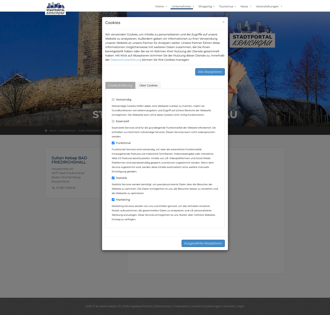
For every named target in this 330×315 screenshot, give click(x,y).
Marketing (121, 199)
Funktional (121, 143)
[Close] (223, 22)
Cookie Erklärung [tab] (120, 85)
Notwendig (121, 99)
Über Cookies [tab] (148, 85)
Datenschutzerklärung (125, 59)
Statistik (119, 178)
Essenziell (120, 121)
